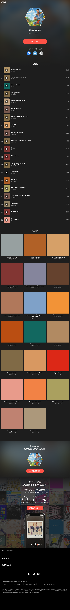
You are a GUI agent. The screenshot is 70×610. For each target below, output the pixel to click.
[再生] (6, 70)
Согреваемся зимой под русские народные (35, 315)
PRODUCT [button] (6, 558)
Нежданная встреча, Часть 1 (35, 373)
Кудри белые (58, 373)
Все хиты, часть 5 (35, 431)
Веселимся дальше (35, 402)
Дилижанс (10, 550)
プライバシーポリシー (15, 584)
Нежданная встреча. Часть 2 (12, 402)
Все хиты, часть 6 (12, 373)
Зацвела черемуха (12, 286)
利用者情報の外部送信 (31, 584)
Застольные (58, 286)
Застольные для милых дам (12, 315)
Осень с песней (35, 257)
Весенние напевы (12, 257)
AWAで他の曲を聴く (35, 471)
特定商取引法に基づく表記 (48, 584)
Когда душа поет (12, 431)
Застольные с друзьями (58, 257)
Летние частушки (58, 315)
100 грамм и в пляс (57, 402)
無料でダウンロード (35, 508)
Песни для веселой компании (35, 286)
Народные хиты (35, 344)
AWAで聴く (35, 41)
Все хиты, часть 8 (58, 344)
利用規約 (4, 584)
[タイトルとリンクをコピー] (41, 53)
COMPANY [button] (6, 565)
